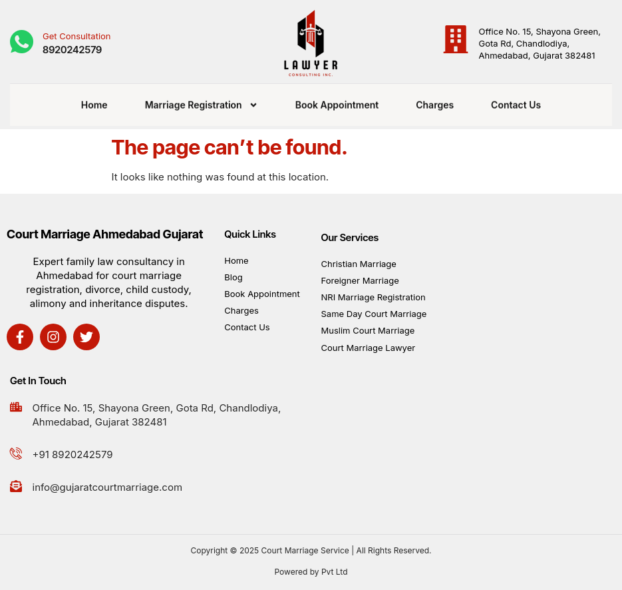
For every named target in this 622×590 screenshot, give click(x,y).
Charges (435, 101)
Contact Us (516, 101)
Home (94, 101)
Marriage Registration (201, 100)
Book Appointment (337, 101)
